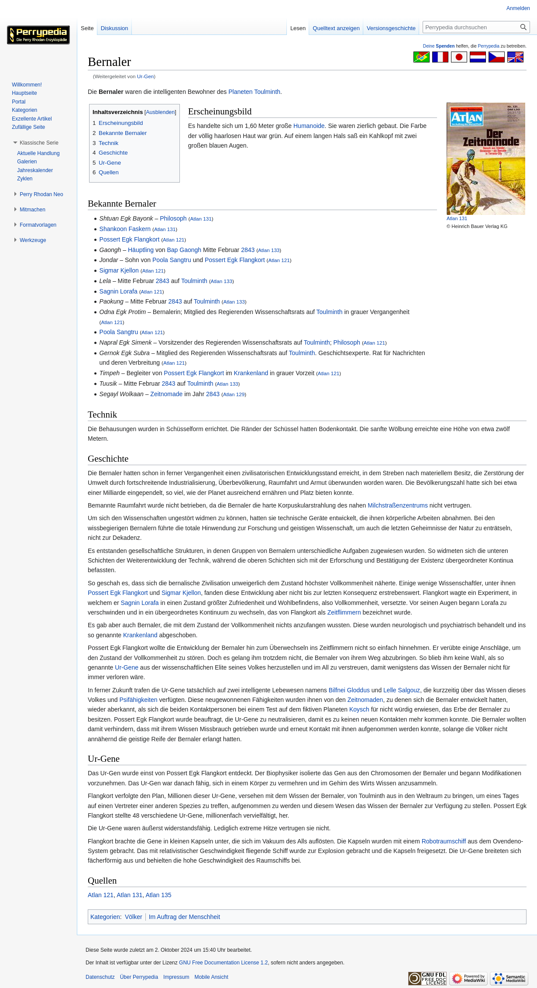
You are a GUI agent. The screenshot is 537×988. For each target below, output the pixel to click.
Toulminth (267, 91)
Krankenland (251, 373)
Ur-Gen (145, 76)
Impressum (176, 977)
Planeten (240, 91)
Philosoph (173, 218)
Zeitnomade (166, 393)
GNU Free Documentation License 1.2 (223, 963)
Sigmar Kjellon (119, 270)
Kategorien (105, 916)
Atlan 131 (457, 218)
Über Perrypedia (139, 977)
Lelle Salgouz (401, 690)
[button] (39, 143)
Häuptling (141, 249)
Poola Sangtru (171, 259)
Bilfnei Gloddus (349, 690)
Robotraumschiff (444, 841)
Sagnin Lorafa (119, 291)
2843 (248, 249)
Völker (133, 916)
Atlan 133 (268, 250)
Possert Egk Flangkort (130, 239)
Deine (439, 46)
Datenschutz (100, 977)
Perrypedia (488, 46)
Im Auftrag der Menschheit (184, 916)
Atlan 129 (233, 394)
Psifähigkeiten (138, 699)
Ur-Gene (126, 667)
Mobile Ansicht (211, 977)
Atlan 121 (173, 239)
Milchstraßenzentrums (398, 505)
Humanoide (309, 125)
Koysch (359, 709)
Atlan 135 (158, 894)
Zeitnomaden (365, 699)
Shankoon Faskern (125, 228)
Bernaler (111, 91)
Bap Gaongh (184, 249)
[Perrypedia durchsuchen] (476, 27)
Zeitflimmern (344, 612)
